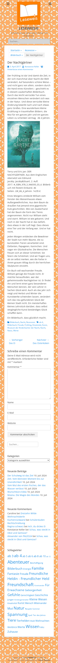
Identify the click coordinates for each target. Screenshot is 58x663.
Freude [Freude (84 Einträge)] (24, 574)
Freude (21, 325)
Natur (9, 330)
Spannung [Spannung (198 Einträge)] (17, 614)
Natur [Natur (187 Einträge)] (19, 608)
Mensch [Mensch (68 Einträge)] (29, 603)
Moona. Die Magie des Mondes (23, 495)
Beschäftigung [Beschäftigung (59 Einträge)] (36, 562)
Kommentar (14, 366)
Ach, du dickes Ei (37, 526)
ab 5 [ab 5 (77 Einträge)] (24, 556)
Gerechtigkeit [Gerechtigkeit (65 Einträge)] (27, 595)
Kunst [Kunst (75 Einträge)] (21, 603)
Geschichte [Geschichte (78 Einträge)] (41, 595)
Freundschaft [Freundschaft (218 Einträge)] (20, 584)
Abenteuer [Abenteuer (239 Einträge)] (18, 562)
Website (11, 423)
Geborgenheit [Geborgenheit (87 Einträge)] (33, 590)
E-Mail (10, 412)
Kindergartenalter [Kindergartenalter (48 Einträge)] (21, 600)
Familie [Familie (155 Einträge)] (38, 568)
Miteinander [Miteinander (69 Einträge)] (40, 603)
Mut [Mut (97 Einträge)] (10, 608)
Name (10, 402)
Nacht (22, 322)
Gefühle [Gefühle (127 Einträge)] (13, 594)
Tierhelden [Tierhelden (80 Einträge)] (23, 620)
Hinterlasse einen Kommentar (20, 69)
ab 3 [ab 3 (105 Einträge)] (10, 556)
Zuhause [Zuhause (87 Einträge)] (12, 631)
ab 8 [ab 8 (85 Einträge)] (36, 556)
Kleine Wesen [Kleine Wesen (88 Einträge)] (38, 599)
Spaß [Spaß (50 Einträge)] (30, 615)
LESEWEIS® (29, 28)
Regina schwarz (15, 526)
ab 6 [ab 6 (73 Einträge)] (30, 556)
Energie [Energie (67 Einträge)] (27, 568)
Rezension (30, 50)
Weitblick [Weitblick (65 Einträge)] (12, 627)
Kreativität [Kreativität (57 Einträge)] (12, 603)
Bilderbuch (17, 55)
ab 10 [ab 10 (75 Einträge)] (42, 556)
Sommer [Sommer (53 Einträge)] (36, 609)
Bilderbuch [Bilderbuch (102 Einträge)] (15, 568)
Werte (16, 330)
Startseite (16, 50)
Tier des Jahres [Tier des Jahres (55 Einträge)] (39, 615)
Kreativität (36, 325)
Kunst (44, 325)
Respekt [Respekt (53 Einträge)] (28, 609)
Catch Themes (44, 660)
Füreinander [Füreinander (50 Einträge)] (39, 585)
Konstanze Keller (32, 66)
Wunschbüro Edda (17, 491)
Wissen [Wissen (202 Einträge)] (33, 626)
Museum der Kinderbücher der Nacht (23, 327)
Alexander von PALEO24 (19, 536)
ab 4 (41, 322)
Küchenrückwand (16, 519)
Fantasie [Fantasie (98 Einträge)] (13, 574)
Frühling (28, 325)
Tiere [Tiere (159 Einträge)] (11, 620)
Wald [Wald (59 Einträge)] (32, 620)
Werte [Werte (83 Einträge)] (21, 627)
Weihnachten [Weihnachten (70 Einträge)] (42, 620)
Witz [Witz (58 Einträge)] (42, 627)
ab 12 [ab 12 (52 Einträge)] (48, 556)
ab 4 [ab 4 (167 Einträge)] (18, 555)
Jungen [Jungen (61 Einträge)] (10, 599)
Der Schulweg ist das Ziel (20, 475)
